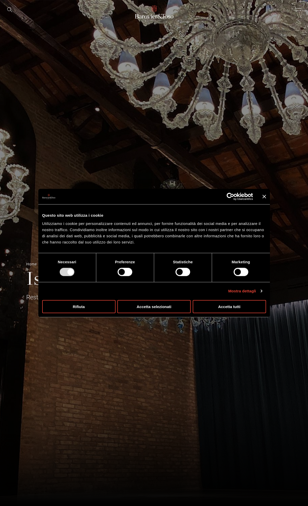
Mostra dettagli (242, 291)
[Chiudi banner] (264, 196)
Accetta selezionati (154, 306)
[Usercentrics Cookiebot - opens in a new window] (230, 196)
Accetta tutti (229, 306)
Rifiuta (79, 306)
